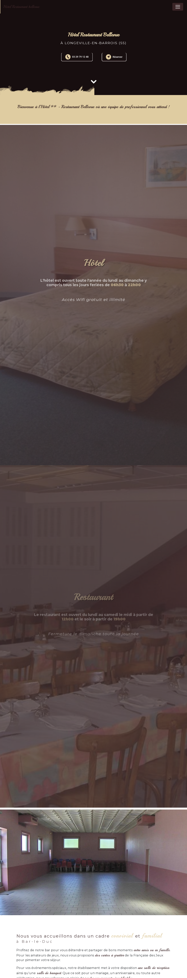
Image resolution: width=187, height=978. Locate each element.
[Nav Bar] (177, 7)
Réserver (114, 56)
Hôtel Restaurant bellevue (21, 6)
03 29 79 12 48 (77, 56)
